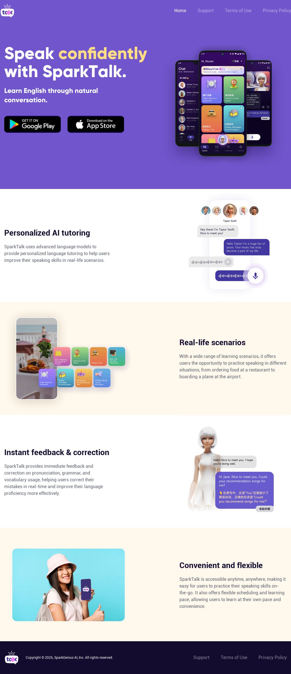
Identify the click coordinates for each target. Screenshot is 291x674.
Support (205, 10)
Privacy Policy (277, 10)
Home (180, 10)
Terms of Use (238, 10)
